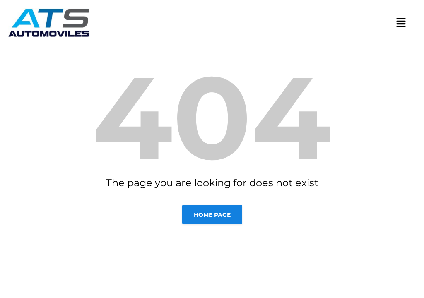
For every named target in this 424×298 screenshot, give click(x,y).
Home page (212, 215)
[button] (401, 22)
